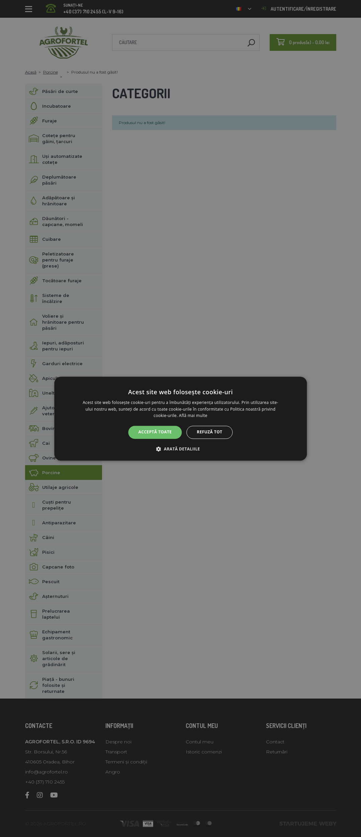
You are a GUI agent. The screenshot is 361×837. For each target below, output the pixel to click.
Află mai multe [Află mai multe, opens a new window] (193, 416)
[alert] (180, 418)
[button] (180, 448)
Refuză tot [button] (209, 432)
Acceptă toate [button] (155, 432)
